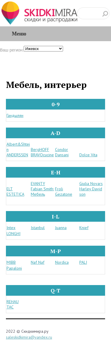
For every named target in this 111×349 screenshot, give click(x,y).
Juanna (61, 227)
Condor (61, 149)
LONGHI (13, 233)
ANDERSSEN (17, 154)
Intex (11, 227)
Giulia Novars (91, 183)
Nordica (62, 262)
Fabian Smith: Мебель (42, 191)
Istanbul (38, 227)
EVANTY (38, 183)
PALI (83, 262)
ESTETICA (15, 194)
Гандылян (15, 115)
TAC (10, 307)
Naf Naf (37, 262)
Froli (59, 189)
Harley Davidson (90, 191)
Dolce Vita (88, 154)
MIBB (11, 262)
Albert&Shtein (18, 146)
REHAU (13, 301)
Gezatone (63, 194)
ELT (10, 189)
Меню (19, 34)
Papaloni (14, 268)
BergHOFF (40, 149)
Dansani (62, 154)
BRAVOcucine (42, 154)
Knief (84, 227)
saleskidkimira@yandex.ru (29, 337)
